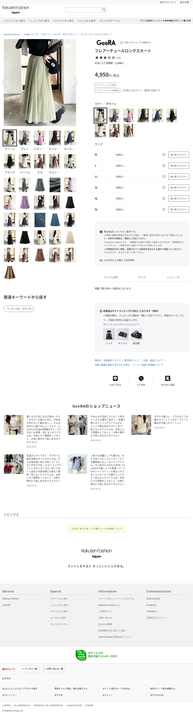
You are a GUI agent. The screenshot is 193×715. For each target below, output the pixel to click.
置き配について (131, 360)
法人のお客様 (105, 624)
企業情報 (6, 705)
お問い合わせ (105, 617)
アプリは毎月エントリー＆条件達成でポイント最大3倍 (165, 20)
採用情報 (89, 705)
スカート (46, 34)
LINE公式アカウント (156, 617)
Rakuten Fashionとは (109, 605)
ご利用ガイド (105, 611)
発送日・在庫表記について (108, 360)
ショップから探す (59, 605)
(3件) (118, 57)
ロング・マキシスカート (65, 34)
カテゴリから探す (59, 611)
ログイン (137, 90)
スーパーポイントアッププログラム (116, 598)
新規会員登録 (153, 598)
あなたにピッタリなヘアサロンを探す (20, 688)
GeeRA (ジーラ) (31, 34)
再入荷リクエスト (178, 154)
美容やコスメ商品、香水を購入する (70, 688)
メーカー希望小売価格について (148, 364)
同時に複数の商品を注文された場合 (112, 364)
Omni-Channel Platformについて (114, 637)
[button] (4, 82)
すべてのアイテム (59, 624)
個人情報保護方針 (22, 705)
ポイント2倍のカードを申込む (116, 688)
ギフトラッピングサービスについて (121, 324)
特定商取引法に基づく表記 (112, 630)
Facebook (151, 605)
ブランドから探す (59, 598)
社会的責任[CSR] (74, 705)
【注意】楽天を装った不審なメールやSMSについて (96, 528)
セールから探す (58, 617)
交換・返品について (153, 360)
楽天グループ (167, 2)
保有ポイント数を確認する (162, 688)
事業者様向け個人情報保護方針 (48, 705)
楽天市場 (184, 2)
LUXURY (6, 605)
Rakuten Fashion (31, 10)
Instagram (151, 611)
